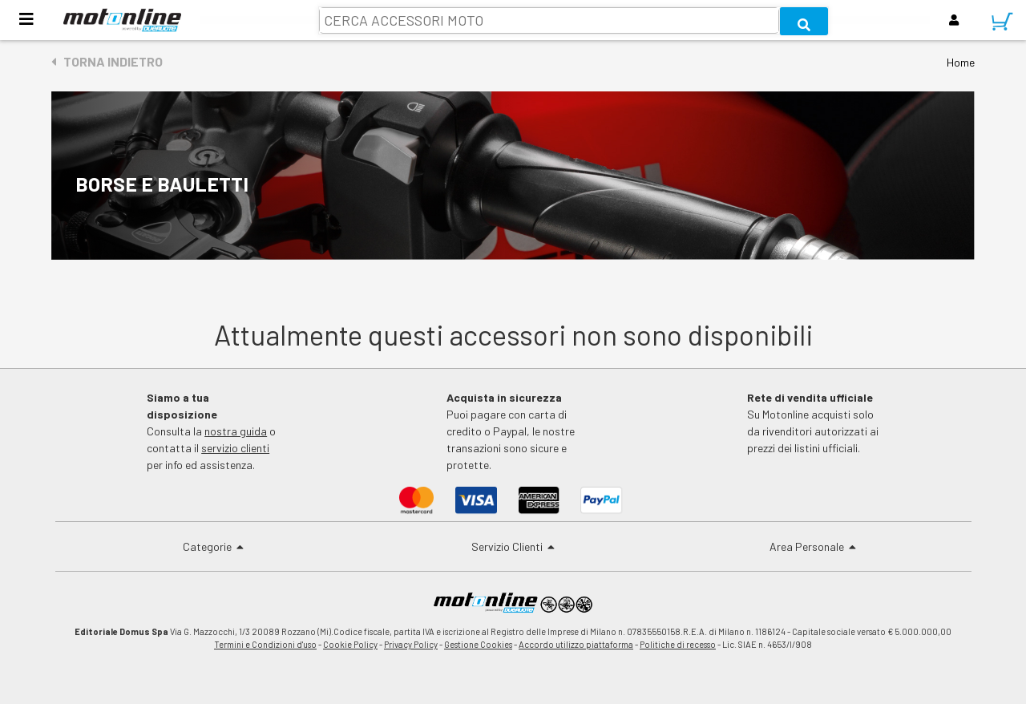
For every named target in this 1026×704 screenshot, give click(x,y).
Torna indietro (107, 61)
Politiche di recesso (678, 644)
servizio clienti (235, 448)
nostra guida (235, 431)
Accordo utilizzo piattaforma (576, 644)
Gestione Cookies (478, 644)
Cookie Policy (350, 644)
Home (961, 62)
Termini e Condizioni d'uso (265, 644)
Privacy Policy (411, 644)
